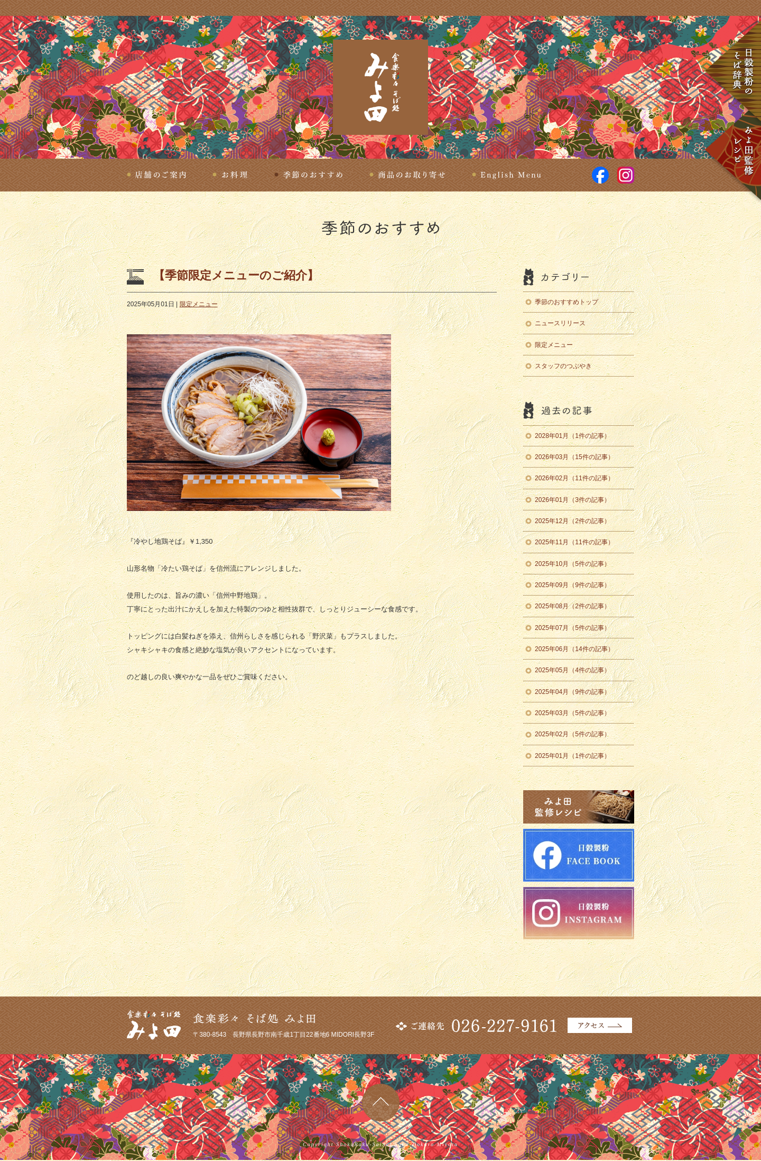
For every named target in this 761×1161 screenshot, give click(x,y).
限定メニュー (199, 304)
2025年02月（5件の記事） (572, 734)
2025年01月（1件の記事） (572, 756)
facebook (600, 175)
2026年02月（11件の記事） (574, 478)
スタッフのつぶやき (563, 366)
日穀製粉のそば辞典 (732, 72)
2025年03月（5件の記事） (572, 713)
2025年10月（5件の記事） (572, 564)
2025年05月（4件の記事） (572, 670)
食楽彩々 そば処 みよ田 (380, 87)
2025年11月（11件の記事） (574, 542)
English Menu (506, 175)
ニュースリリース (560, 323)
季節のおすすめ (308, 175)
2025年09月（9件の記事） (572, 585)
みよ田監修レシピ (732, 151)
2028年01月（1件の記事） (572, 436)
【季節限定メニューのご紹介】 (236, 275)
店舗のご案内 (156, 175)
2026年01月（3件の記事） (572, 500)
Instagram (625, 175)
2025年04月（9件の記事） (572, 692)
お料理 (230, 175)
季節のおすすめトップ (566, 302)
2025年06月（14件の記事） (574, 649)
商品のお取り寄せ (407, 175)
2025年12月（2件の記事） (572, 521)
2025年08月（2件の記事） (572, 606)
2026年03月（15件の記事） (574, 457)
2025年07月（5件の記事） (572, 628)
